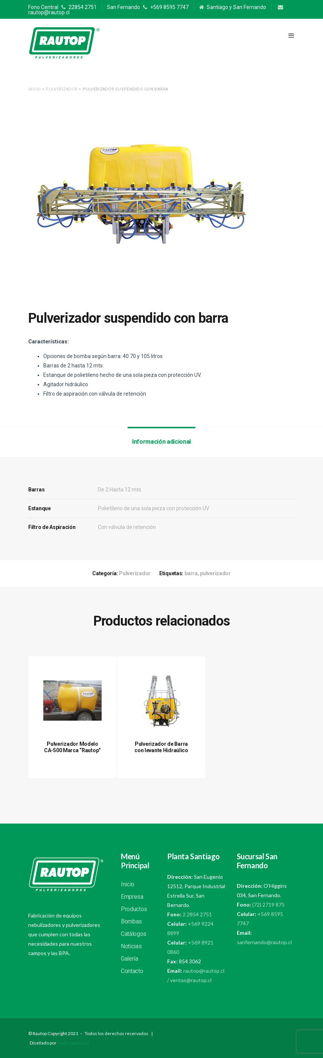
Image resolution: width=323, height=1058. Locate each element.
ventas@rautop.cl (191, 980)
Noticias (131, 946)
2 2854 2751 (196, 914)
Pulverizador (61, 89)
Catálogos (133, 933)
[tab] (161, 442)
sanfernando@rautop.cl (264, 942)
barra (191, 573)
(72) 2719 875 (268, 904)
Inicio (34, 89)
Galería (129, 958)
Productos (134, 909)
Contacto (132, 971)
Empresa (132, 896)
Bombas (131, 921)
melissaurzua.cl (73, 1043)
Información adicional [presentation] (161, 441)
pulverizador (215, 573)
